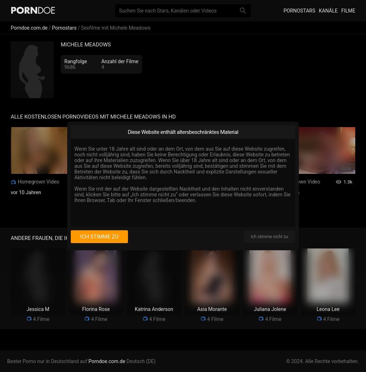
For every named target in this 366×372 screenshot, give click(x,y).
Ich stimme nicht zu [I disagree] (269, 236)
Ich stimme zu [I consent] (99, 236)
